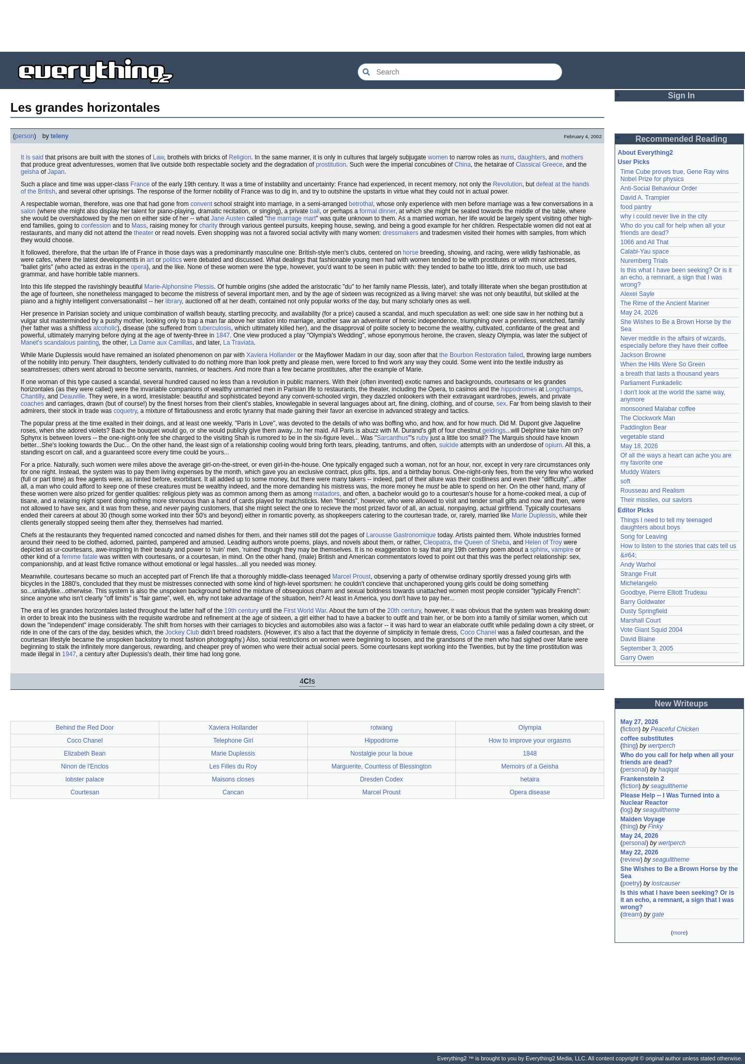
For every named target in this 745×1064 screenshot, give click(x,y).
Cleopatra (437, 542)
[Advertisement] (372, 26)
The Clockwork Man (647, 418)
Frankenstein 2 (642, 778)
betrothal (361, 204)
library (174, 301)
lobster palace (85, 779)
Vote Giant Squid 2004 (651, 629)
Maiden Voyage (642, 819)
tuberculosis (214, 328)
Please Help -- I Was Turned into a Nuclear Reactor (670, 799)
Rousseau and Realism (652, 490)
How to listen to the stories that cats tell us (678, 546)
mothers (572, 157)
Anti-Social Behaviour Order (658, 188)
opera (139, 267)
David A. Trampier (644, 197)
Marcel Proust (351, 576)
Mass (138, 225)
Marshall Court (640, 620)
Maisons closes (233, 779)
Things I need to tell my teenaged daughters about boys (667, 523)
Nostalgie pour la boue (381, 753)
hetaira (530, 779)
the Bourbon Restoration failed (481, 355)
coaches (32, 403)
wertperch (661, 745)
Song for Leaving (643, 536)
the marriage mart (291, 218)
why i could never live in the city (663, 216)
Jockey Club (182, 632)
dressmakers (401, 233)
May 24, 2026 (639, 312)
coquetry (125, 411)
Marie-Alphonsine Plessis (179, 286)
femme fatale (79, 556)
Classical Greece (539, 164)
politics (172, 259)
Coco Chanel (478, 632)
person (24, 136)
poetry (630, 883)
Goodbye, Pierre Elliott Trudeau (663, 592)
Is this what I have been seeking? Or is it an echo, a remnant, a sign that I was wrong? (677, 277)
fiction (630, 729)
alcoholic (105, 328)
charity (208, 225)
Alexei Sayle (637, 294)
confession (96, 225)
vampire (563, 549)
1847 (223, 335)
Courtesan (84, 792)
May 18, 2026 (639, 446)
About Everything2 (645, 152)
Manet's (31, 342)
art (150, 259)
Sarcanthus (392, 437)
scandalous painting (71, 342)
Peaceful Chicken (675, 729)
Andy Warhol (637, 564)
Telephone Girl (233, 740)
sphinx (539, 549)
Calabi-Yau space (644, 251)
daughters (531, 157)
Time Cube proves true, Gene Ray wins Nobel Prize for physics (675, 175)
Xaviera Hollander (270, 355)
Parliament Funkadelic (651, 383)
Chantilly (32, 396)
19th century (242, 610)
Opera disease (530, 792)
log (626, 810)
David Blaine (637, 639)
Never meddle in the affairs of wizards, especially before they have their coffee (674, 342)
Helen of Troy (543, 542)
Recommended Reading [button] (681, 139)
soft (625, 481)
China (463, 164)
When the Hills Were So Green (662, 364)
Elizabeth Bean (85, 753)
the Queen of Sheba (481, 542)
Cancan (233, 792)
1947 (69, 654)
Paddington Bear (643, 427)
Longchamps (564, 389)
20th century (404, 610)
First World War (305, 610)
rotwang (381, 727)
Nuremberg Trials (644, 260)
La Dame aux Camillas (161, 342)
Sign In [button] (681, 95)
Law (158, 157)
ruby (422, 437)
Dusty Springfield (643, 611)
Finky (655, 826)
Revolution (508, 184)
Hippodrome (381, 740)
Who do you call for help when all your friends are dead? (678, 758)
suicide (448, 445)
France (140, 184)
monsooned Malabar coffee (657, 408)
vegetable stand (642, 436)
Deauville (72, 396)
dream (631, 914)
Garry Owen (637, 657)
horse (411, 252)
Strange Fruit (638, 574)
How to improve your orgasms (529, 740)
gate (658, 914)
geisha (30, 171)
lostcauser (666, 883)
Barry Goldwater (642, 601)
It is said (32, 157)
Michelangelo (638, 583)
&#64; (628, 555)
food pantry (635, 207)
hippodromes (519, 389)
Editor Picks (635, 510)
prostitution (331, 164)
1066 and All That (644, 242)
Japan (56, 171)
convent (201, 204)
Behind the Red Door (85, 727)
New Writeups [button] (681, 703)
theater (143, 233)
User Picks (633, 162)
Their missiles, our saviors (656, 500)
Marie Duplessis (534, 515)
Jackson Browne (643, 355)
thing (629, 745)
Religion (240, 157)
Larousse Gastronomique (401, 535)
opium (553, 445)
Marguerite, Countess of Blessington (381, 766)
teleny (60, 136)
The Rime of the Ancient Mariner (664, 303)
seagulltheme (669, 786)
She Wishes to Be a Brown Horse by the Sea (679, 872)
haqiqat (668, 769)
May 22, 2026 (639, 852)
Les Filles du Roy (233, 766)
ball (315, 211)
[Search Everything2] (459, 72)
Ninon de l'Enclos (85, 766)
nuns (507, 157)
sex (501, 403)
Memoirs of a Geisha (530, 766)
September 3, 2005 (646, 648)
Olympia (529, 727)
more (679, 932)
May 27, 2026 (639, 722)
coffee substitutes (647, 738)
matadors (326, 493)
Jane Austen (228, 218)
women (438, 157)
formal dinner (377, 211)
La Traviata (238, 342)
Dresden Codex (381, 779)
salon (28, 211)
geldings (494, 430)
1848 (530, 753)
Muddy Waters (640, 472)
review (631, 859)
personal (634, 769)
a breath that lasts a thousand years (669, 373)
